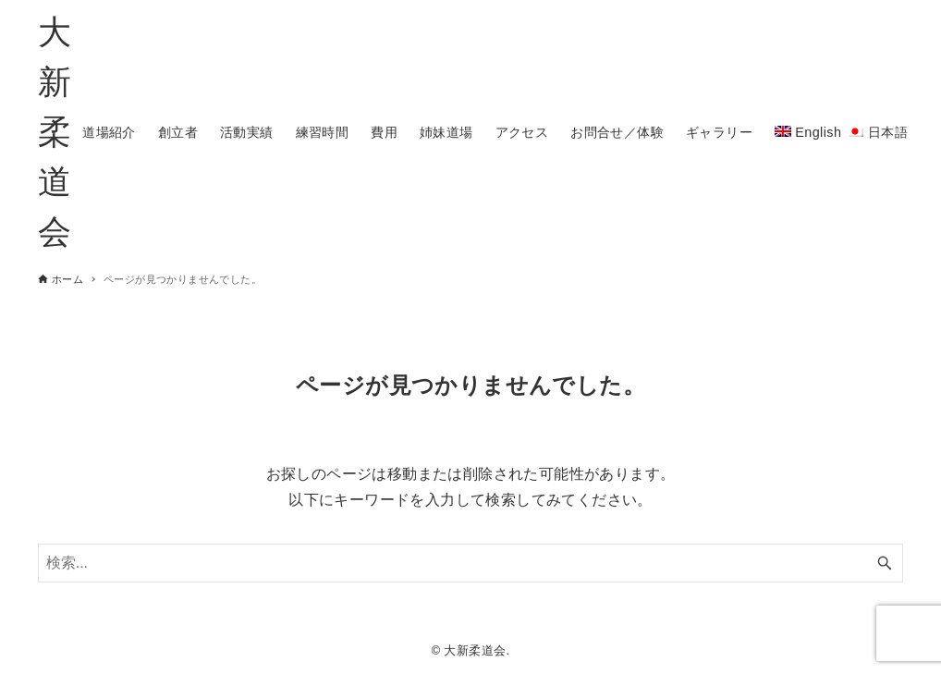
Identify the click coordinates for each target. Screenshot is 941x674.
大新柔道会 (54, 132)
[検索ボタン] (884, 563)
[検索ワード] (471, 563)
